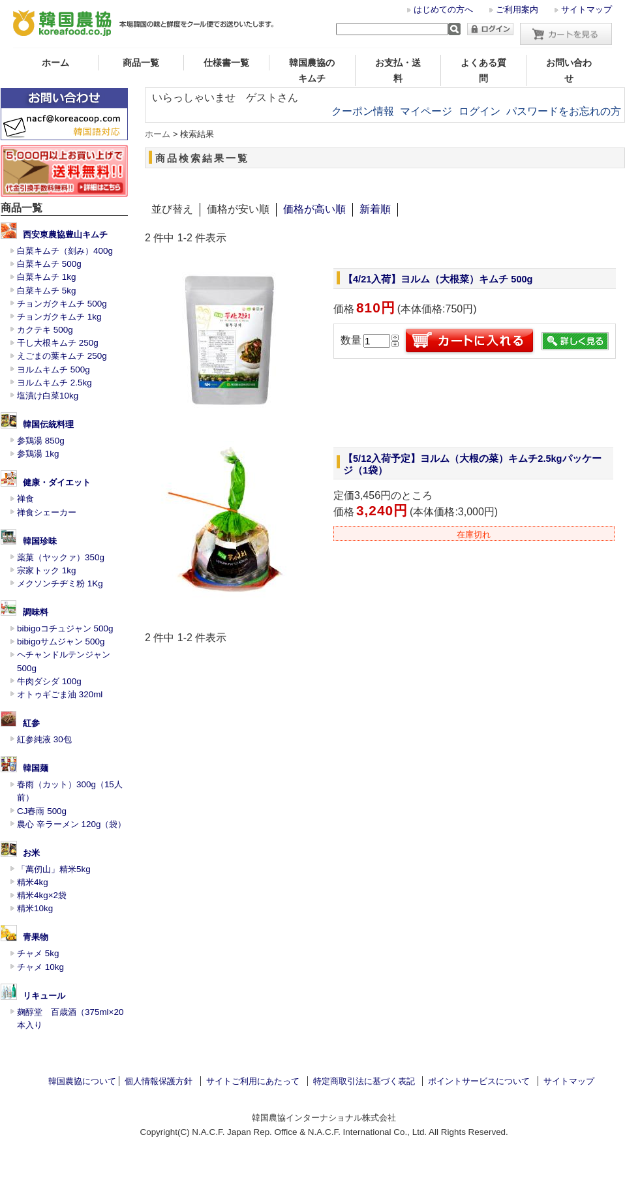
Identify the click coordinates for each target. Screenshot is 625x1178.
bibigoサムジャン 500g (61, 641)
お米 (31, 853)
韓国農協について (82, 1081)
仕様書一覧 (226, 62)
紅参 (31, 723)
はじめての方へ (443, 9)
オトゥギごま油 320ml (59, 694)
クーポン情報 (362, 111)
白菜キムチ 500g (49, 264)
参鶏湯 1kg (38, 454)
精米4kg (32, 882)
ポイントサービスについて (479, 1081)
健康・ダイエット (57, 482)
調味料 (35, 612)
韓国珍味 (40, 541)
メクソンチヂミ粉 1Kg (60, 583)
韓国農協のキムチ (312, 70)
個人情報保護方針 (158, 1081)
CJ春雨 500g (42, 811)
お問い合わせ (569, 70)
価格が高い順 (314, 209)
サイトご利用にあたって (252, 1081)
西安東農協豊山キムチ (65, 234)
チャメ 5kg (38, 953)
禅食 (25, 499)
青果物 (35, 937)
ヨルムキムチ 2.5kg (54, 382)
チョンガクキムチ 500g (62, 304)
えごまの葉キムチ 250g (62, 356)
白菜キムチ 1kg (46, 277)
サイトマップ (586, 9)
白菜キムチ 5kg (46, 290)
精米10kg (35, 908)
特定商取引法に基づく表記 (364, 1081)
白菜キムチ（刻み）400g (65, 251)
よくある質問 (483, 70)
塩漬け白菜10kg (47, 395)
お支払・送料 (398, 70)
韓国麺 (35, 768)
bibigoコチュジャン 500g (65, 628)
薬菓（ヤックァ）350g (60, 557)
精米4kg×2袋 (42, 895)
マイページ (426, 111)
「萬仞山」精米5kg (54, 869)
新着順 (375, 209)
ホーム (55, 62)
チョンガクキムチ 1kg (59, 317)
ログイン (479, 111)
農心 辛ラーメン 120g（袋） (71, 824)
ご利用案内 (517, 9)
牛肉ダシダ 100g (49, 681)
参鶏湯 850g (41, 441)
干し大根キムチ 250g (58, 343)
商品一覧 (141, 62)
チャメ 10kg (40, 967)
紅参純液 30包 (44, 739)
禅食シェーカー (46, 512)
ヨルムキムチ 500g (53, 369)
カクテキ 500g (45, 330)
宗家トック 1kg (46, 570)
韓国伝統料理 (48, 424)
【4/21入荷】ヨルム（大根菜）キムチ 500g (438, 279)
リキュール (44, 996)
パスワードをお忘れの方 (563, 111)
